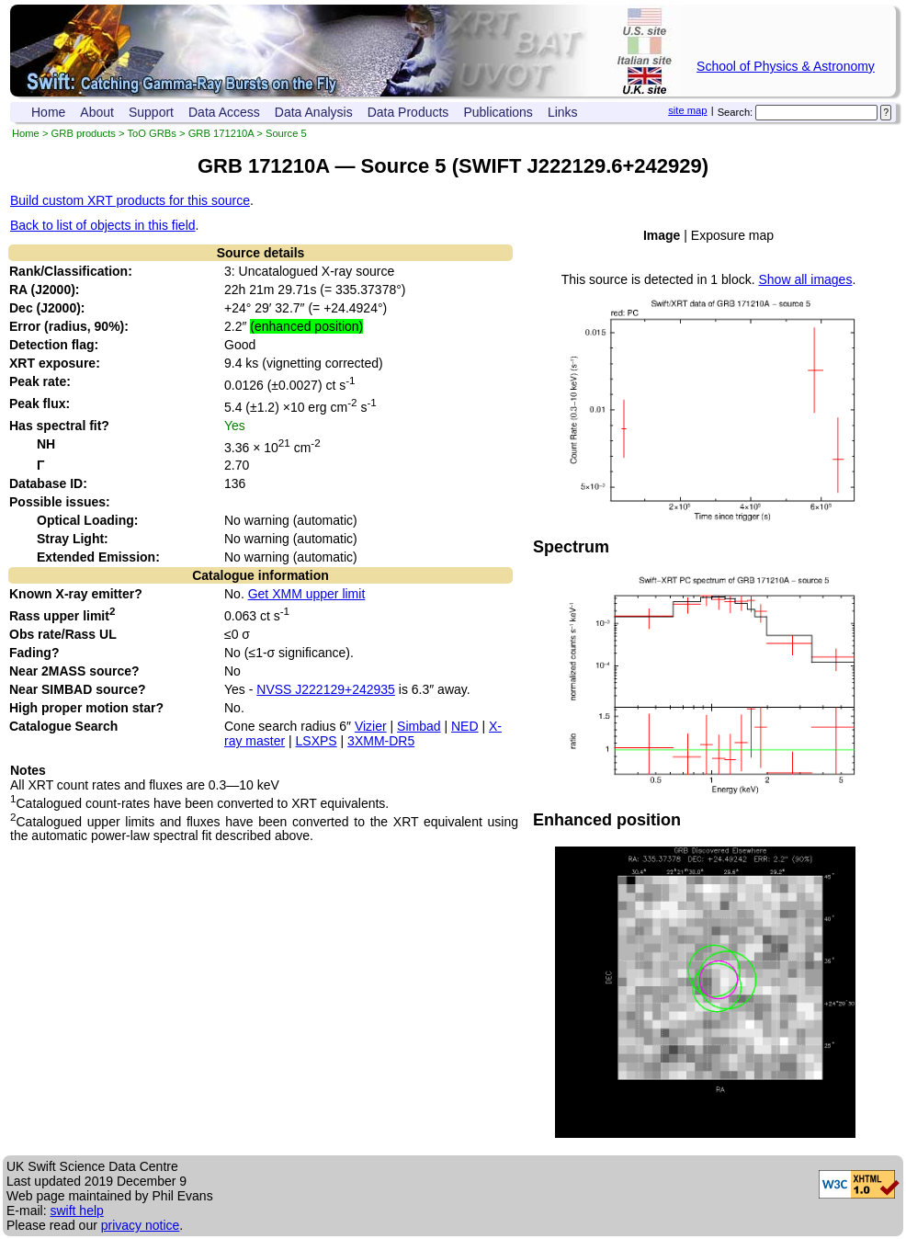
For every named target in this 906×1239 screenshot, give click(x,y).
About (97, 112)
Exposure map (732, 235)
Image (661, 235)
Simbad (418, 726)
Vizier (371, 726)
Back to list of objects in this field (103, 225)
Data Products (408, 112)
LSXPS (316, 740)
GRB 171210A (221, 133)
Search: (735, 112)
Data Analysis (314, 112)
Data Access (224, 112)
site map (687, 110)
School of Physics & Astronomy (785, 66)
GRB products (83, 133)
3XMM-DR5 (380, 740)
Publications (498, 112)
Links (563, 112)
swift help (76, 1210)
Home (48, 112)
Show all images (805, 279)
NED (465, 726)
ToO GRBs (151, 133)
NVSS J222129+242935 (325, 689)
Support (151, 112)
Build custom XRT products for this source (130, 200)
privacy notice (140, 1225)
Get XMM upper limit (307, 593)
